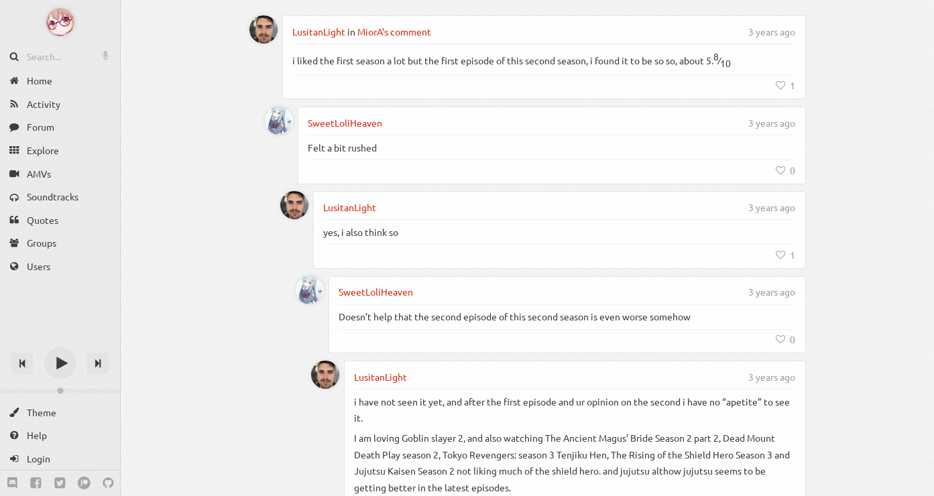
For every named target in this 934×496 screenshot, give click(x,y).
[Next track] (98, 363)
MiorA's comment (394, 31)
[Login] (60, 459)
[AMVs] (60, 173)
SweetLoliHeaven (345, 123)
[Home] (60, 80)
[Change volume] (60, 391)
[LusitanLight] (263, 29)
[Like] (786, 85)
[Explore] (60, 150)
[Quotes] (60, 220)
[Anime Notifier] (60, 22)
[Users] (60, 266)
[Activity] (60, 104)
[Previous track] (22, 363)
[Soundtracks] (60, 196)
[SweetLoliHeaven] (279, 121)
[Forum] (60, 127)
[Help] (60, 435)
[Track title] (60, 339)
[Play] (60, 363)
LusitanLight (318, 31)
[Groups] (60, 243)
